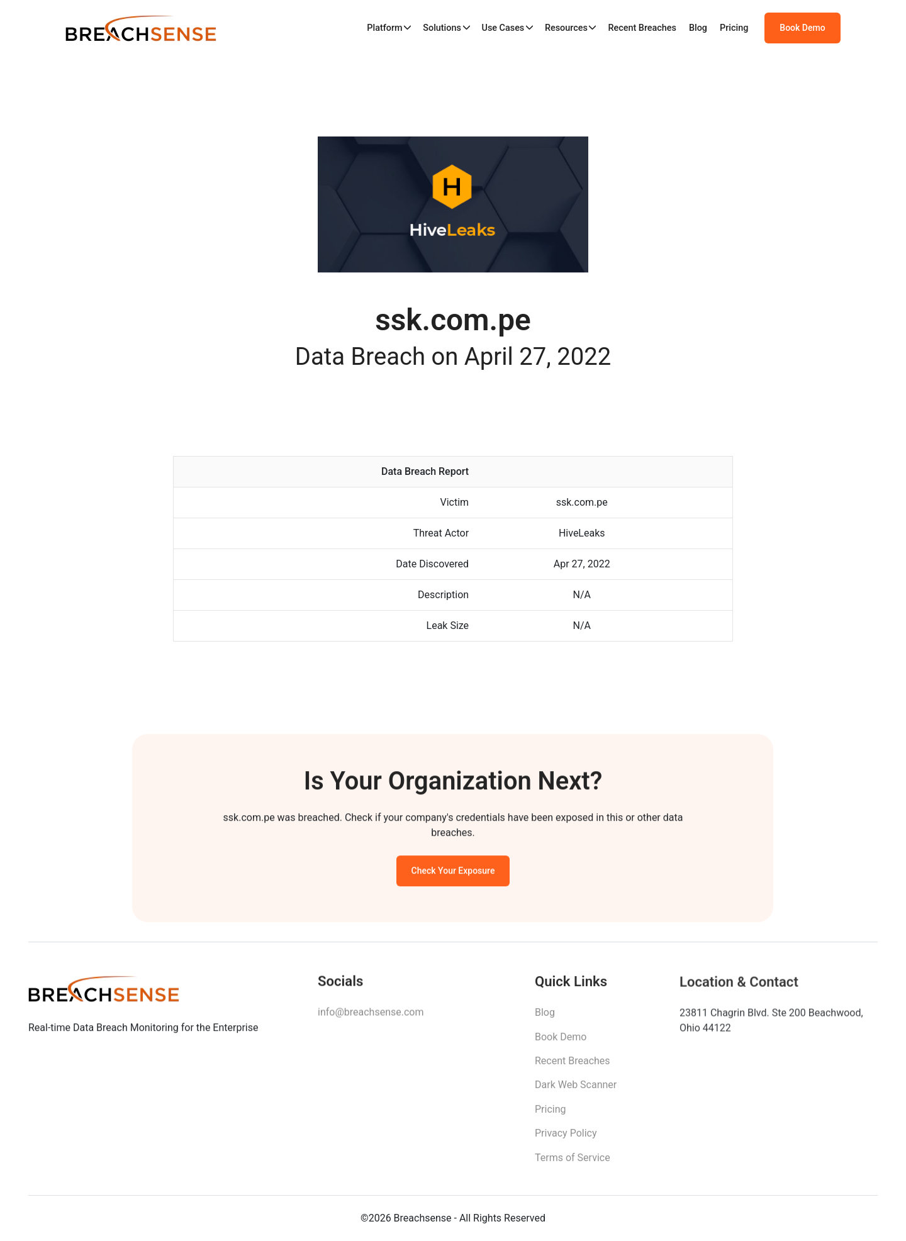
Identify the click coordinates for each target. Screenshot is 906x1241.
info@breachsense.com (370, 1017)
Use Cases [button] (502, 28)
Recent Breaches (642, 28)
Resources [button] (566, 28)
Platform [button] (384, 28)
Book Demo (802, 28)
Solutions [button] (442, 28)
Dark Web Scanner (576, 1092)
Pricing (734, 28)
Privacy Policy (566, 1140)
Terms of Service (572, 1164)
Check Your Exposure (453, 874)
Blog (698, 28)
